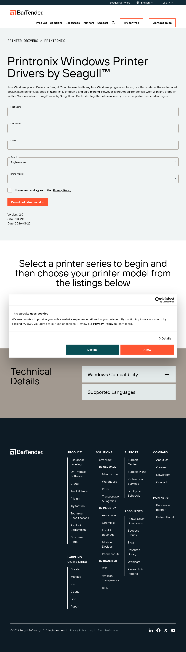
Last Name (15, 123)
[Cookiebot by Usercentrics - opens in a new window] (158, 300)
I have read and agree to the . (43, 190)
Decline (92, 349)
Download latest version (27, 202)
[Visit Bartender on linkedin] (151, 630)
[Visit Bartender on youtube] (173, 630)
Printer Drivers (22, 40)
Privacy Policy (103, 323)
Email (13, 140)
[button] (129, 374)
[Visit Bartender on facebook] (158, 630)
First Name (15, 106)
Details (166, 338)
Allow (147, 349)
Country (14, 157)
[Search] (113, 22)
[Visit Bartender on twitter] (166, 630)
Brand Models (17, 173)
